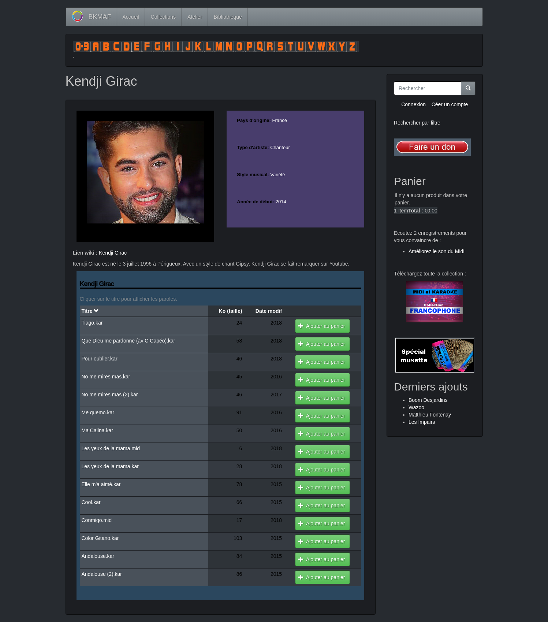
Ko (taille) (230, 311)
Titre (90, 311)
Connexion (413, 104)
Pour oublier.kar (100, 359)
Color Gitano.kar (100, 538)
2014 (281, 201)
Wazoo (416, 407)
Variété (277, 174)
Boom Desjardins (428, 400)
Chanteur (280, 147)
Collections (163, 17)
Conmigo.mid (97, 520)
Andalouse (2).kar (102, 574)
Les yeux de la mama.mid (111, 448)
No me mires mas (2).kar (110, 394)
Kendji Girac (113, 253)
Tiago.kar (92, 323)
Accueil (131, 17)
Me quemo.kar (98, 412)
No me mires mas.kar (106, 377)
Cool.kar (91, 502)
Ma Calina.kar (97, 430)
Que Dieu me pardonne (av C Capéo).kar (128, 341)
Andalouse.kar (98, 556)
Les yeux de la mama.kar (110, 466)
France (279, 120)
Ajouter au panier (321, 326)
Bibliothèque (228, 17)
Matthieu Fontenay (430, 415)
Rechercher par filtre (417, 123)
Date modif (269, 311)
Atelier (194, 17)
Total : (415, 211)
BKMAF (100, 17)
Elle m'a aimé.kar (101, 484)
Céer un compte (450, 104)
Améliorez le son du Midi (437, 251)
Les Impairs (422, 422)
